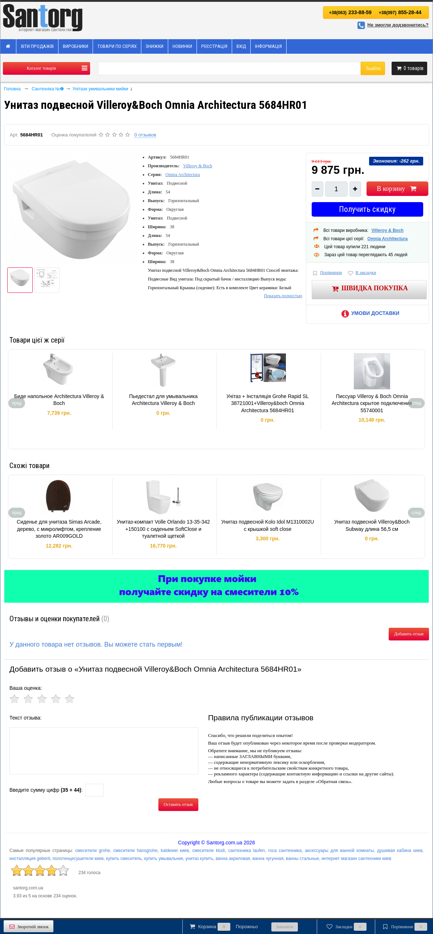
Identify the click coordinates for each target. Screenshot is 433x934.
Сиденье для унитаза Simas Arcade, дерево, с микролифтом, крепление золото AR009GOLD (59, 529)
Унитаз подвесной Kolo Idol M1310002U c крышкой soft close (267, 525)
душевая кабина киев (399, 850)
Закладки (346, 927)
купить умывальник (163, 858)
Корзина (223, 927)
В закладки (361, 273)
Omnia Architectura (182, 174)
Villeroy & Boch (197, 165)
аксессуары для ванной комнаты (339, 850)
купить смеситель (124, 858)
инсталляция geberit (29, 858)
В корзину (397, 188)
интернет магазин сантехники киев (356, 858)
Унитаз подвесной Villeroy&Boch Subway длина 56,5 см (371, 525)
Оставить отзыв (178, 804)
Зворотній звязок (28, 926)
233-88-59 (350, 12)
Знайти (373, 68)
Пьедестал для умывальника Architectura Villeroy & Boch (163, 399)
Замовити (285, 926)
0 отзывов (145, 135)
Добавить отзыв (409, 633)
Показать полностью (283, 295)
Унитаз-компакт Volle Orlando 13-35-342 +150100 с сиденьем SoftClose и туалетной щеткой (163, 529)
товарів (409, 68)
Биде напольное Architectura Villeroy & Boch (59, 399)
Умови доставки (369, 313)
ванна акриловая (233, 858)
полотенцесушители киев (78, 858)
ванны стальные (302, 858)
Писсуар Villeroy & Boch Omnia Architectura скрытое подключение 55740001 (372, 403)
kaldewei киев (175, 850)
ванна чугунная (267, 858)
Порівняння (327, 273)
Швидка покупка (369, 288)
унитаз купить (199, 858)
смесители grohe (92, 850)
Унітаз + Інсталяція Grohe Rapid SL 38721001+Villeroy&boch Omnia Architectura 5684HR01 (267, 403)
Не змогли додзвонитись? (392, 25)
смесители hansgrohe (135, 850)
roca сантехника (285, 850)
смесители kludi (208, 850)
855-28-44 (400, 12)
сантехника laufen (246, 850)
